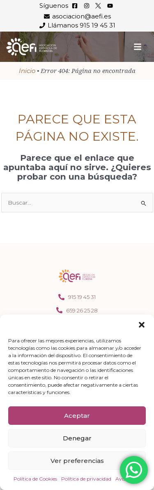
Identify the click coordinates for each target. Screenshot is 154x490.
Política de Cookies (35, 479)
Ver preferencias (77, 461)
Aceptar (77, 415)
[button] (142, 325)
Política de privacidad (86, 479)
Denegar (77, 438)
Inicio (27, 71)
